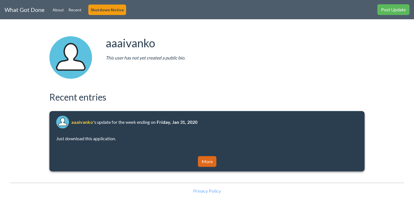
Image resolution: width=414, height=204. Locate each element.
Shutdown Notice (107, 9)
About (58, 9)
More (207, 161)
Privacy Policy (207, 191)
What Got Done (25, 9)
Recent (74, 9)
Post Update (393, 9)
